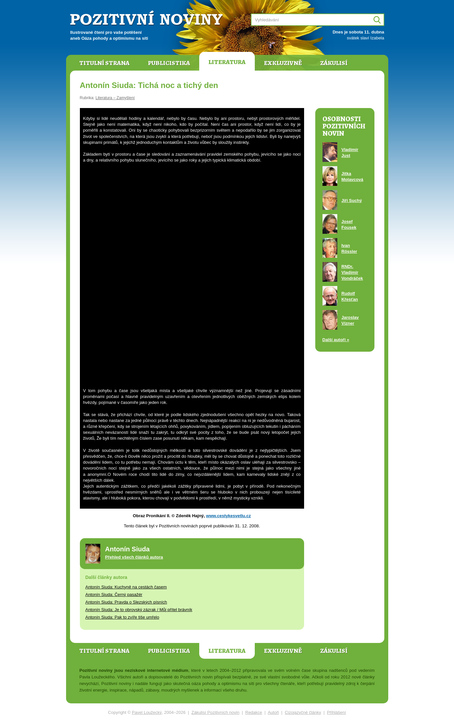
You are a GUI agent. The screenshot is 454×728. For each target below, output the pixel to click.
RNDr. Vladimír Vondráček (352, 272)
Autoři (273, 712)
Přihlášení (336, 712)
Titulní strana (104, 63)
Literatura (227, 62)
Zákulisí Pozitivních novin (215, 712)
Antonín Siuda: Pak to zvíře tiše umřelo (122, 617)
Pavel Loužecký (147, 712)
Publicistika (169, 63)
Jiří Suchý (352, 200)
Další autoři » (336, 339)
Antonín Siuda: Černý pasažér (113, 594)
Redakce (253, 712)
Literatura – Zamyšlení (115, 98)
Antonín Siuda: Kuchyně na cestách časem (126, 587)
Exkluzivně (283, 63)
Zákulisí (333, 63)
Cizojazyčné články (303, 712)
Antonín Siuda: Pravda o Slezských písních (126, 602)
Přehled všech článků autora (134, 557)
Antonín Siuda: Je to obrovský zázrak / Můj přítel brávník (138, 609)
